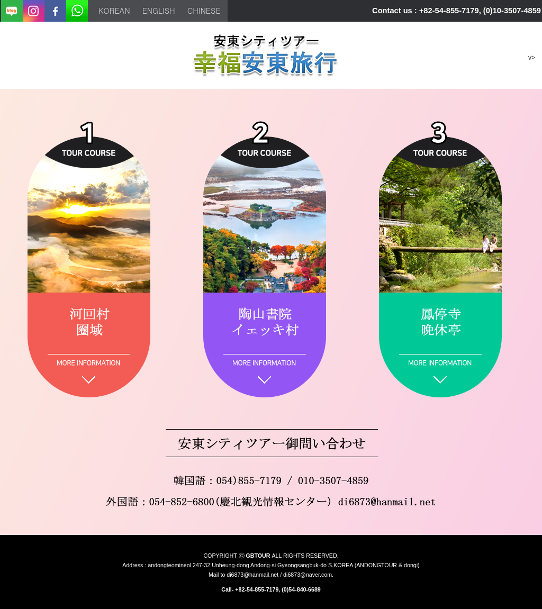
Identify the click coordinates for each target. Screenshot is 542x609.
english (158, 10)
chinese (204, 10)
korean (114, 10)
